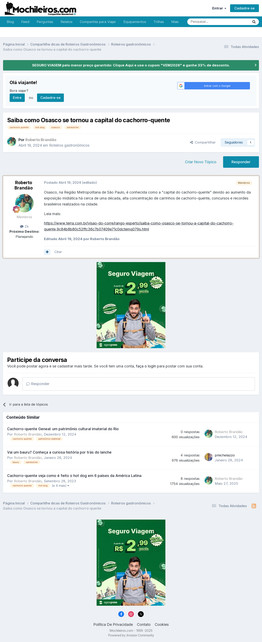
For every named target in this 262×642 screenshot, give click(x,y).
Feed (25, 22)
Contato (144, 624)
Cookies (162, 624)
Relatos (66, 22)
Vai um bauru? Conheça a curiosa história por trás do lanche (59, 452)
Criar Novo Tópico (200, 162)
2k (24, 226)
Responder (241, 162)
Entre (17, 98)
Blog (10, 22)
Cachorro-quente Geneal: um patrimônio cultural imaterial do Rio (63, 429)
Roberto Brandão (24, 185)
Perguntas (45, 22)
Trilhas (159, 22)
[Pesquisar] (205, 21)
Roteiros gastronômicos (69, 145)
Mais (175, 22)
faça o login (146, 366)
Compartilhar (203, 142)
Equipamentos (134, 22)
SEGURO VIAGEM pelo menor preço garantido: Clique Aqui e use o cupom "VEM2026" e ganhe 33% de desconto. (131, 65)
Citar (58, 252)
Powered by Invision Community (131, 635)
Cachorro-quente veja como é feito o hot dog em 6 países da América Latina (74, 475)
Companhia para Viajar (98, 22)
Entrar (219, 8)
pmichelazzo (225, 455)
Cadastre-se (244, 8)
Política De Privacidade (113, 624)
